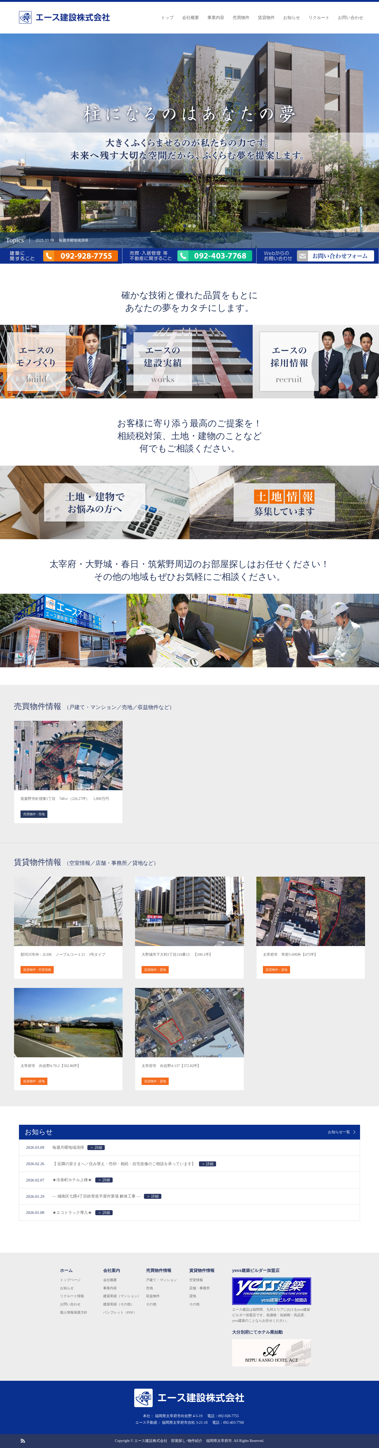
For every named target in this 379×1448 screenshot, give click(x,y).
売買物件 (241, 17)
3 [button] (194, 226)
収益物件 (153, 1296)
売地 (149, 1288)
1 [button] (184, 226)
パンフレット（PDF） (120, 1312)
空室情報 (196, 1280)
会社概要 (190, 17)
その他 (151, 1304)
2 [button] (189, 226)
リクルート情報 (72, 1296)
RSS (22, 1440)
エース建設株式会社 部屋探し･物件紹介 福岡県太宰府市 (183, 1441)
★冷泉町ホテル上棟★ (82, 1179)
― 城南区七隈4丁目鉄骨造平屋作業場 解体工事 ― (106, 1196)
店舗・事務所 (199, 1288)
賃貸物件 (266, 17)
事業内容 (215, 17)
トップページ (70, 1280)
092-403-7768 (233, 1423)
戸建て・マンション (161, 1280)
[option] (189, 140)
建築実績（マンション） (122, 1296)
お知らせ (291, 17)
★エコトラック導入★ (82, 1212)
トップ (167, 17)
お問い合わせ (350, 17)
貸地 (192, 1296)
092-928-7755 (228, 1416)
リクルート (319, 17)
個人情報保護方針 (73, 1312)
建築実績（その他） (118, 1304)
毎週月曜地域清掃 (78, 1147)
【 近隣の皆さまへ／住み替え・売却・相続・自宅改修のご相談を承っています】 (134, 1163)
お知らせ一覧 (339, 1132)
